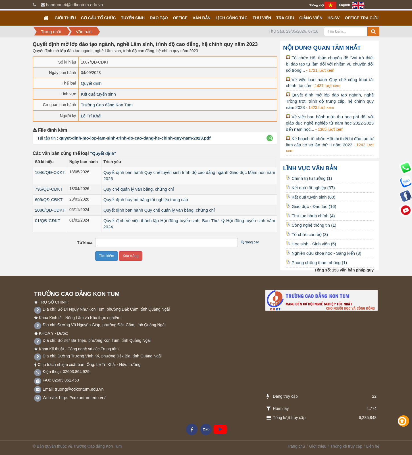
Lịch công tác (231, 18)
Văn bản (202, 18)
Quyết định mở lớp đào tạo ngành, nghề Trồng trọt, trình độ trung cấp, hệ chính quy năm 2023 (330, 101)
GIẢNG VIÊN (310, 18)
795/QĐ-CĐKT (49, 189)
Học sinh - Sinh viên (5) (311, 243)
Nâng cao (250, 242)
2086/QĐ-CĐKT (50, 210)
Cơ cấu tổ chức (98, 18)
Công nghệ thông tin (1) (311, 225)
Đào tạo (159, 18)
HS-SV (334, 18)
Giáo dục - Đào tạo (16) (311, 206)
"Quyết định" (103, 153)
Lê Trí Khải (91, 115)
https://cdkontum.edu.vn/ (82, 397)
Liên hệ (372, 446)
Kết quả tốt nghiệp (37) (310, 187)
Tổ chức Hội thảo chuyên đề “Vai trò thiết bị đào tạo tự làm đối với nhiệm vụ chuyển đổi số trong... (330, 64)
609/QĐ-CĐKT (49, 199)
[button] (270, 138)
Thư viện (262, 18)
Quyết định (91, 83)
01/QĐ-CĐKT (47, 220)
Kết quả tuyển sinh (98, 94)
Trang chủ (296, 446)
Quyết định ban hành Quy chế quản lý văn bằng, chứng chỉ (159, 210)
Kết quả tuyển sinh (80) (310, 197)
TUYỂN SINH (133, 18)
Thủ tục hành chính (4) (310, 215)
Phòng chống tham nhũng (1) (316, 262)
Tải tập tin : (124, 138)
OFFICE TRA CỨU (361, 18)
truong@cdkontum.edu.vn (79, 389)
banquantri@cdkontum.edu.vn (74, 4)
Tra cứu (285, 18)
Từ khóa (84, 242)
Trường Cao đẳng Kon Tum (107, 104)
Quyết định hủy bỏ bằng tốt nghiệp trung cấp (145, 199)
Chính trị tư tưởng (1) (309, 178)
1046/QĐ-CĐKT (50, 172)
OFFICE (180, 18)
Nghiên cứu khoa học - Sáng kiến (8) (323, 253)
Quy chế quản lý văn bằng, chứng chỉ (138, 189)
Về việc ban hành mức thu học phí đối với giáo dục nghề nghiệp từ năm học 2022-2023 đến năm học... (330, 123)
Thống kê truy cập (346, 446)
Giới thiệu (65, 18)
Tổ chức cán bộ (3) (307, 234)
